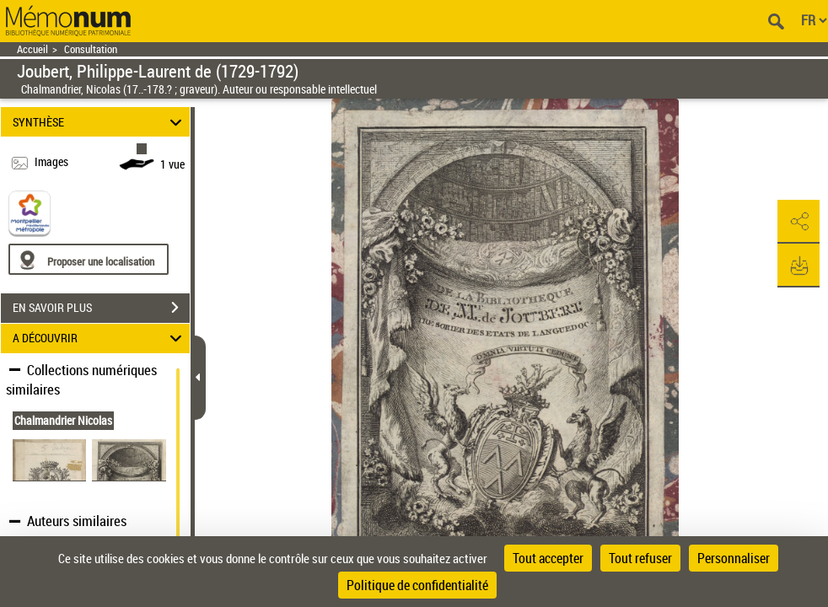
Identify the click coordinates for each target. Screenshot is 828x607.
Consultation (90, 49)
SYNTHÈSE (99, 122)
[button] (798, 222)
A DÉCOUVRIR (99, 338)
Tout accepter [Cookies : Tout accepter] (548, 558)
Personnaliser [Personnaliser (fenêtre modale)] (733, 558)
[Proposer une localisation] (88, 259)
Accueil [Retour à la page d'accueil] (32, 49)
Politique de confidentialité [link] (417, 585)
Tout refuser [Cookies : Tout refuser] (640, 558)
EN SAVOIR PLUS (101, 308)
